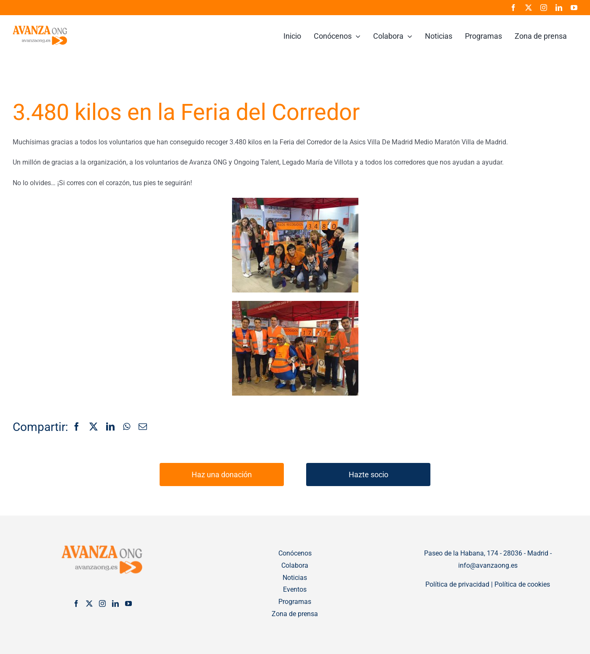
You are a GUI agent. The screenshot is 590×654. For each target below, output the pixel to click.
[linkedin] (558, 7)
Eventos (295, 589)
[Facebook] (76, 427)
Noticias (295, 578)
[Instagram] (102, 603)
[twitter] (528, 7)
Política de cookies (522, 584)
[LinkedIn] (110, 427)
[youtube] (574, 7)
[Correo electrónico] (142, 427)
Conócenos (295, 553)
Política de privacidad (457, 584)
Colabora (294, 565)
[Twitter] (89, 603)
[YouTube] (128, 603)
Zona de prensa (295, 614)
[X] (93, 427)
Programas (294, 602)
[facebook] (513, 7)
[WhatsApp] (126, 427)
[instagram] (543, 7)
